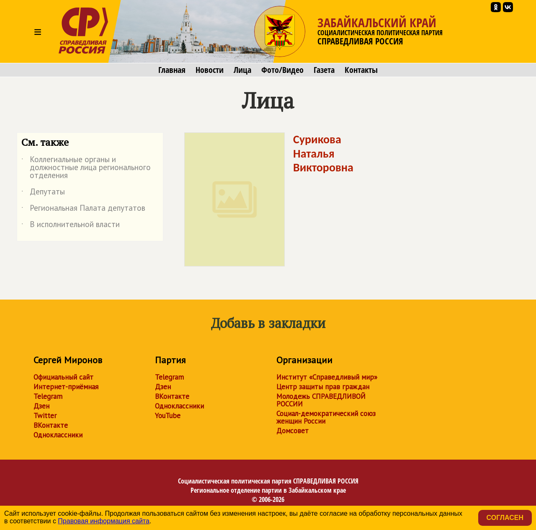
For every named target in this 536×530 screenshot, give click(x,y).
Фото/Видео (282, 70)
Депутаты (43, 193)
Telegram (48, 396)
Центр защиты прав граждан (322, 386)
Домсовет (292, 430)
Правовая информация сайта (103, 521)
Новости (210, 70)
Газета (324, 70)
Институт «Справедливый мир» (326, 377)
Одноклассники (58, 435)
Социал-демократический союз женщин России (326, 417)
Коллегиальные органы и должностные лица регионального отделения (86, 167)
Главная (172, 70)
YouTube (167, 415)
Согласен (505, 517)
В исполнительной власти (70, 225)
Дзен (41, 406)
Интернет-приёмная (66, 386)
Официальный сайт (63, 377)
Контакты (361, 70)
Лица (242, 70)
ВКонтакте (51, 425)
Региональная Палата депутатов (83, 209)
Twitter (45, 415)
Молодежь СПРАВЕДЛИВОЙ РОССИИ (321, 400)
